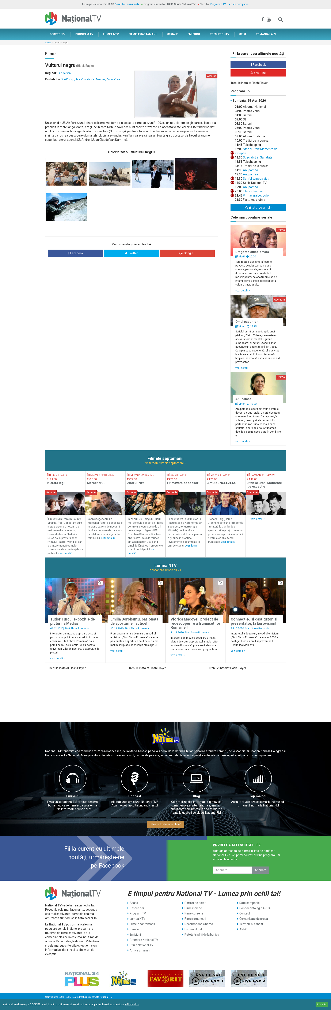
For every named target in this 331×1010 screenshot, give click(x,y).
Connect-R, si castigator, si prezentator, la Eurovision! (254, 621)
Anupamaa (250, 170)
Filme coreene (193, 913)
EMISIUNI (194, 34)
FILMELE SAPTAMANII (143, 34)
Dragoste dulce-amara (252, 252)
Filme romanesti (195, 918)
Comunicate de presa (253, 918)
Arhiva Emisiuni (140, 950)
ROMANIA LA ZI (266, 34)
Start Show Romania (77, 628)
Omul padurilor (246, 322)
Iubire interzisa (252, 191)
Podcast (134, 796)
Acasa (48, 42)
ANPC (243, 929)
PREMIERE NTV (219, 34)
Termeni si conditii (251, 924)
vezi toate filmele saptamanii (165, 463)
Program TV (138, 913)
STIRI (242, 34)
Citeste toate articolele (166, 824)
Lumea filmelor (194, 929)
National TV (106, 997)
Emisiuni (72, 796)
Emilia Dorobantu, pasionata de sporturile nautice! (134, 621)
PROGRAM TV (84, 34)
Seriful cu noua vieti (127, 4)
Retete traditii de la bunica (201, 934)
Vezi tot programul (258, 207)
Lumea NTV (137, 918)
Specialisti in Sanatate (257, 157)
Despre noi (137, 908)
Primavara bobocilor (256, 195)
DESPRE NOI (57, 34)
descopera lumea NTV (165, 570)
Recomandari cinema (198, 924)
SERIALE (172, 34)
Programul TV (218, 4)
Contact (244, 913)
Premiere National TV (144, 940)
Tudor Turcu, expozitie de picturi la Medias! (72, 621)
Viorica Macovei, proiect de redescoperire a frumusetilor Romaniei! (195, 623)
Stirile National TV (141, 945)
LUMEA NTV (111, 34)
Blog (196, 796)
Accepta (322, 1004)
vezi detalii (242, 290)
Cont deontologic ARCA (255, 908)
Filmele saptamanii (142, 924)
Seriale (134, 929)
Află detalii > (132, 1004)
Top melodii (258, 796)
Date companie (239, 4)
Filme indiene (193, 908)
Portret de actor (195, 903)
